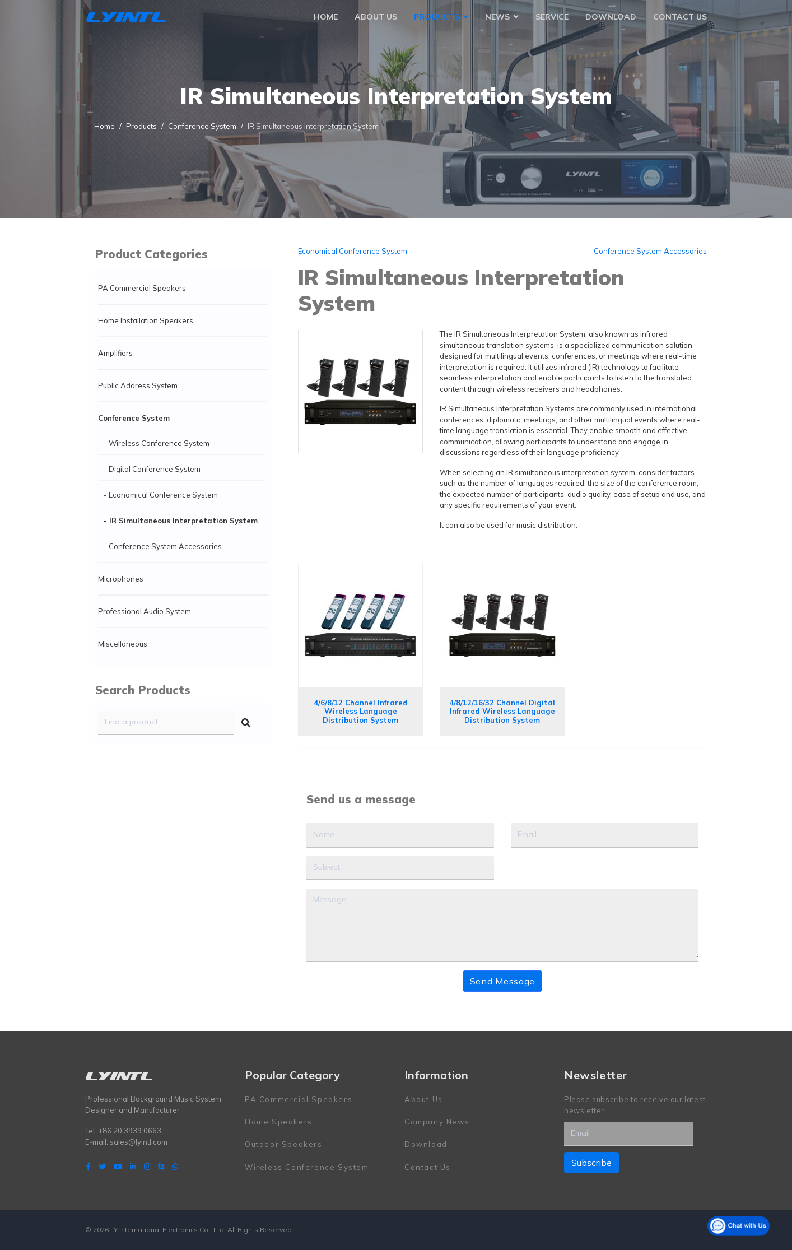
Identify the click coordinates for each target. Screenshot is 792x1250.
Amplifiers (115, 352)
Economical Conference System (352, 251)
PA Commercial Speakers (142, 288)
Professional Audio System (144, 611)
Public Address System (138, 385)
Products (436, 17)
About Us (376, 17)
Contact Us (680, 17)
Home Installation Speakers (145, 320)
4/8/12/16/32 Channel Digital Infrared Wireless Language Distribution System (502, 711)
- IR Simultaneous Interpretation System (181, 520)
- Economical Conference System (161, 494)
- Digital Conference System (152, 468)
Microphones (120, 578)
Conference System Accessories (650, 251)
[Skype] (161, 1166)
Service (552, 17)
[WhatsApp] (175, 1166)
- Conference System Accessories (163, 546)
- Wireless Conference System (156, 443)
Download (610, 17)
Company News (436, 1121)
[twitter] (102, 1166)
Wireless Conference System (307, 1167)
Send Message (502, 981)
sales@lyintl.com (138, 1141)
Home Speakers (279, 1121)
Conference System (134, 417)
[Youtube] (118, 1166)
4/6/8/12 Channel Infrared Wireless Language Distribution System (361, 711)
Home (326, 17)
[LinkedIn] (133, 1166)
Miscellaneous (122, 643)
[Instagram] (147, 1166)
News (497, 17)
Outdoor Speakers (284, 1144)
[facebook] (88, 1166)
